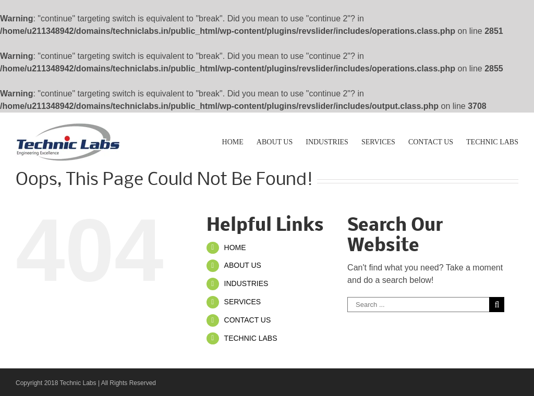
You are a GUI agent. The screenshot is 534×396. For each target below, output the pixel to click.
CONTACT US (247, 320)
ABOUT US (242, 265)
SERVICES (242, 302)
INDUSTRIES (246, 283)
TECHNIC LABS (250, 338)
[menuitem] (239, 141)
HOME (235, 247)
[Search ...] (418, 304)
